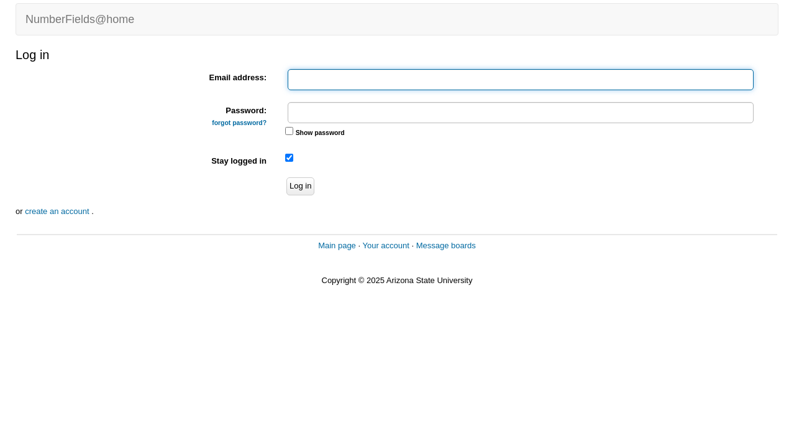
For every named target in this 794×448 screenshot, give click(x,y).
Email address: (238, 77)
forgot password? (239, 122)
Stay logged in (239, 161)
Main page (337, 245)
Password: (239, 116)
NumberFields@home (79, 19)
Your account (385, 245)
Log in (300, 185)
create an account (58, 211)
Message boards (446, 245)
